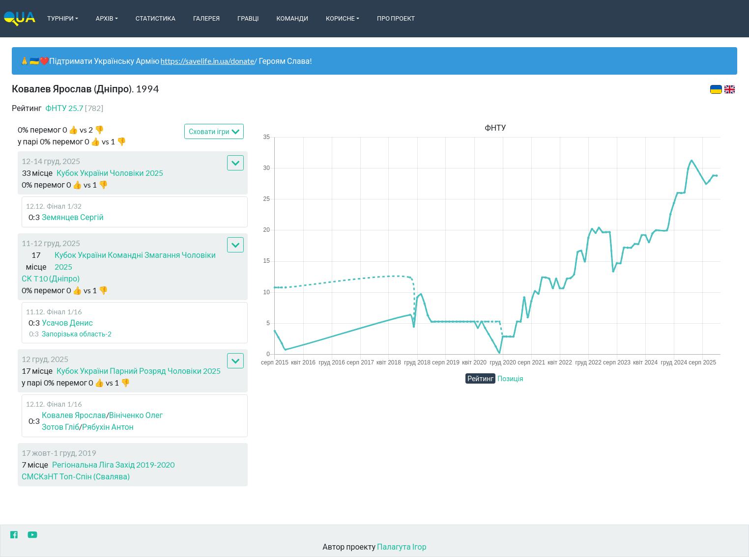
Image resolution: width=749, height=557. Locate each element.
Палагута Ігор (402, 546)
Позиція (510, 378)
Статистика (155, 18)
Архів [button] (105, 18)
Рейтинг (480, 378)
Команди (292, 18)
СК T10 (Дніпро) (51, 278)
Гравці (248, 18)
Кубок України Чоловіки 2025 (110, 172)
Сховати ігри (214, 132)
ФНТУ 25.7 (74, 107)
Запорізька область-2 (77, 334)
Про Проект (396, 18)
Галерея (206, 18)
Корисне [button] (340, 18)
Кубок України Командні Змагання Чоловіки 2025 (135, 260)
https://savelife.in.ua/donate (207, 60)
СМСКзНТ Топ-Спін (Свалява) (76, 476)
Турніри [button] (60, 18)
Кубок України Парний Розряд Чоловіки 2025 (139, 370)
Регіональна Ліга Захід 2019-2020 (113, 464)
